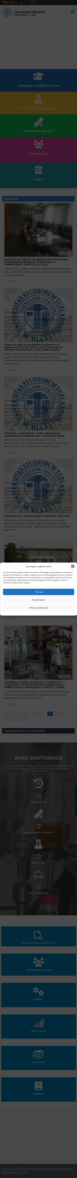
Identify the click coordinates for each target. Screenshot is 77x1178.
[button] (72, 566)
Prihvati (38, 592)
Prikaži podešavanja (38, 607)
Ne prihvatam (38, 599)
